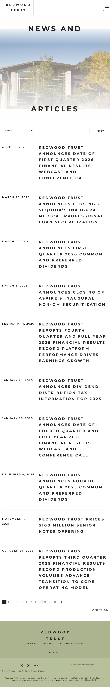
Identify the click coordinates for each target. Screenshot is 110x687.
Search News (101, 131)
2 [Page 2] (9, 602)
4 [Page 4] (18, 602)
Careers (31, 644)
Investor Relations (71, 644)
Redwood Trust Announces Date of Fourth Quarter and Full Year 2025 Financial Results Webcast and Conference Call (69, 437)
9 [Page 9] (41, 602)
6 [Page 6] (27, 602)
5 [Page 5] (22, 602)
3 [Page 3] (13, 602)
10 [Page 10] (46, 602)
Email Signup (55, 652)
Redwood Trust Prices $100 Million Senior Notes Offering (72, 525)
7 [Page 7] (32, 602)
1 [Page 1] (5, 602)
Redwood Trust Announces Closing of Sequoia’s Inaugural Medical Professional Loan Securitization (72, 210)
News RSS (99, 609)
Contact (48, 644)
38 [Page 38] (56, 602)
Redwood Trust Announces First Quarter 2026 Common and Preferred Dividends (71, 254)
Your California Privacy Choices (31, 671)
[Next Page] (61, 602)
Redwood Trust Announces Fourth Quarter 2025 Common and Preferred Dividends (71, 487)
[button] (106, 7)
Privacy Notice (8, 671)
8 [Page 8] (36, 602)
